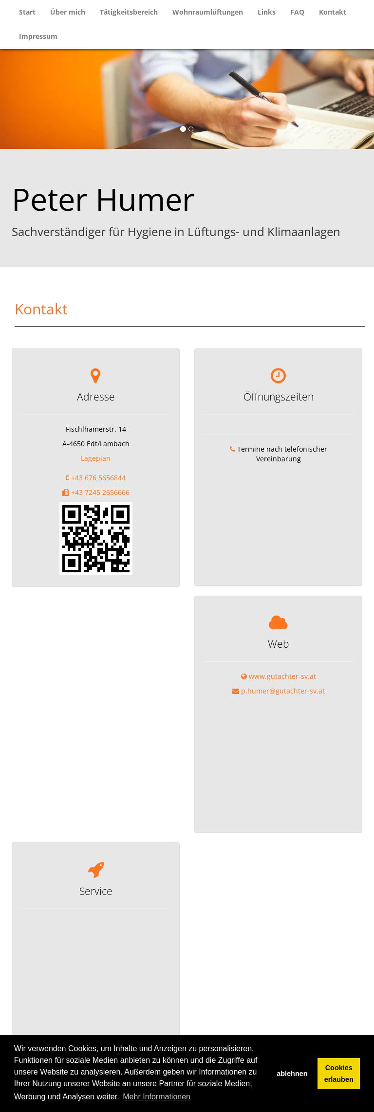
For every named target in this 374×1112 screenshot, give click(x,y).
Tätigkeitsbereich (129, 12)
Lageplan (96, 458)
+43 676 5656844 (98, 477)
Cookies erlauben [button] (339, 1073)
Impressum (38, 36)
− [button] (13, 1014)
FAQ (297, 12)
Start (27, 12)
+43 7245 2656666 (100, 492)
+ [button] (13, 1000)
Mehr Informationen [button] (156, 1097)
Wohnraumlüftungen (207, 12)
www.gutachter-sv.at (282, 647)
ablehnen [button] (292, 1073)
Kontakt (332, 12)
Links (267, 12)
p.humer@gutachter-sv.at (283, 661)
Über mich (67, 12)
